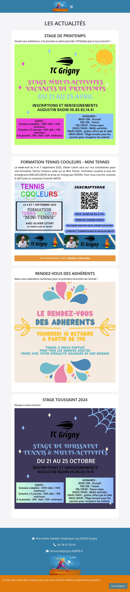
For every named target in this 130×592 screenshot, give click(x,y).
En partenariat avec (65, 258)
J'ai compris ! (118, 586)
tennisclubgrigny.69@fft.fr (61, 551)
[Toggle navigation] (71, 7)
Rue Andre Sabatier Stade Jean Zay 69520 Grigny (62, 538)
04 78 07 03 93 (62, 545)
